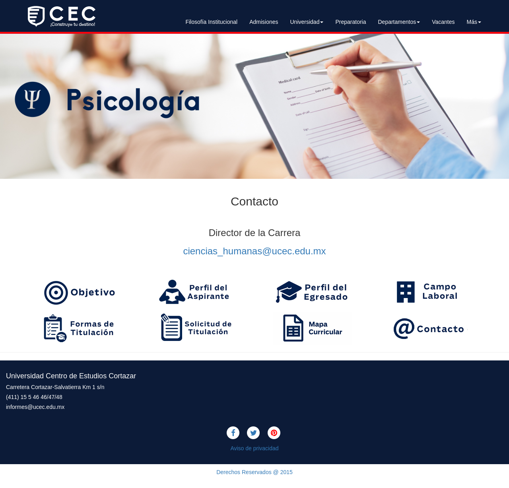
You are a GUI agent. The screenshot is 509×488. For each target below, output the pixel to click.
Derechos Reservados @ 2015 (254, 472)
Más (474, 22)
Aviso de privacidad (254, 448)
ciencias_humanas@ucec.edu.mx (254, 251)
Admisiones (263, 22)
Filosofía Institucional (211, 22)
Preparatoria (350, 22)
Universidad (307, 22)
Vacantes (443, 22)
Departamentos (399, 22)
